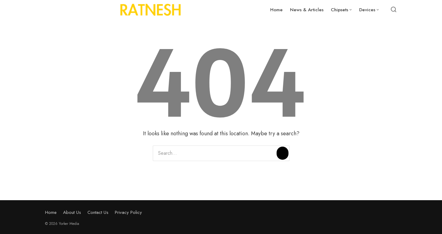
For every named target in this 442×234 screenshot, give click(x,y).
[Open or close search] (393, 10)
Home (51, 212)
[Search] (282, 153)
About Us (72, 212)
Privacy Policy (128, 212)
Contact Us (97, 212)
